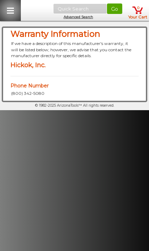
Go (114, 9)
